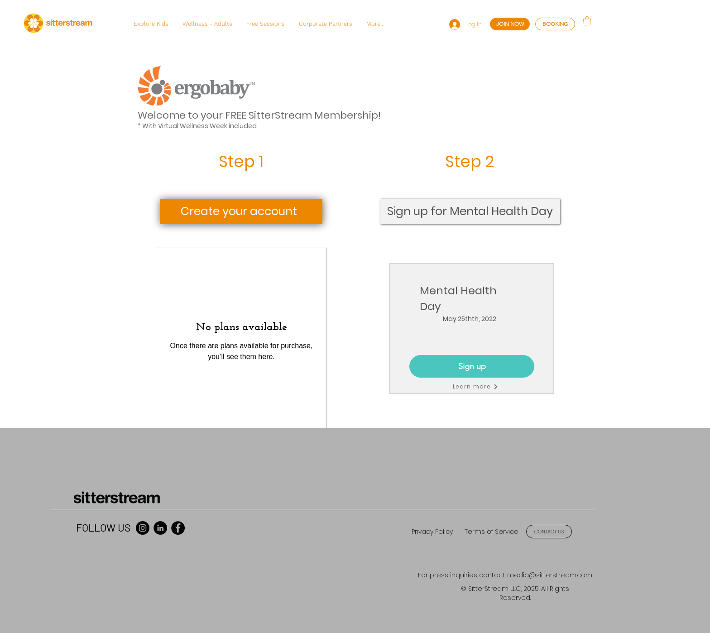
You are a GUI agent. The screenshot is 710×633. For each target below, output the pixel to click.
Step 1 (241, 161)
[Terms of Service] (491, 532)
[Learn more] (475, 386)
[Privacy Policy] (432, 532)
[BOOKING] (555, 24)
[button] (150, 24)
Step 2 (469, 161)
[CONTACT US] (549, 531)
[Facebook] (178, 528)
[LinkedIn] (160, 528)
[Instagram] (142, 528)
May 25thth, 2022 (469, 318)
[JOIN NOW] (510, 24)
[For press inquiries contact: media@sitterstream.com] (505, 575)
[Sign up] (471, 366)
